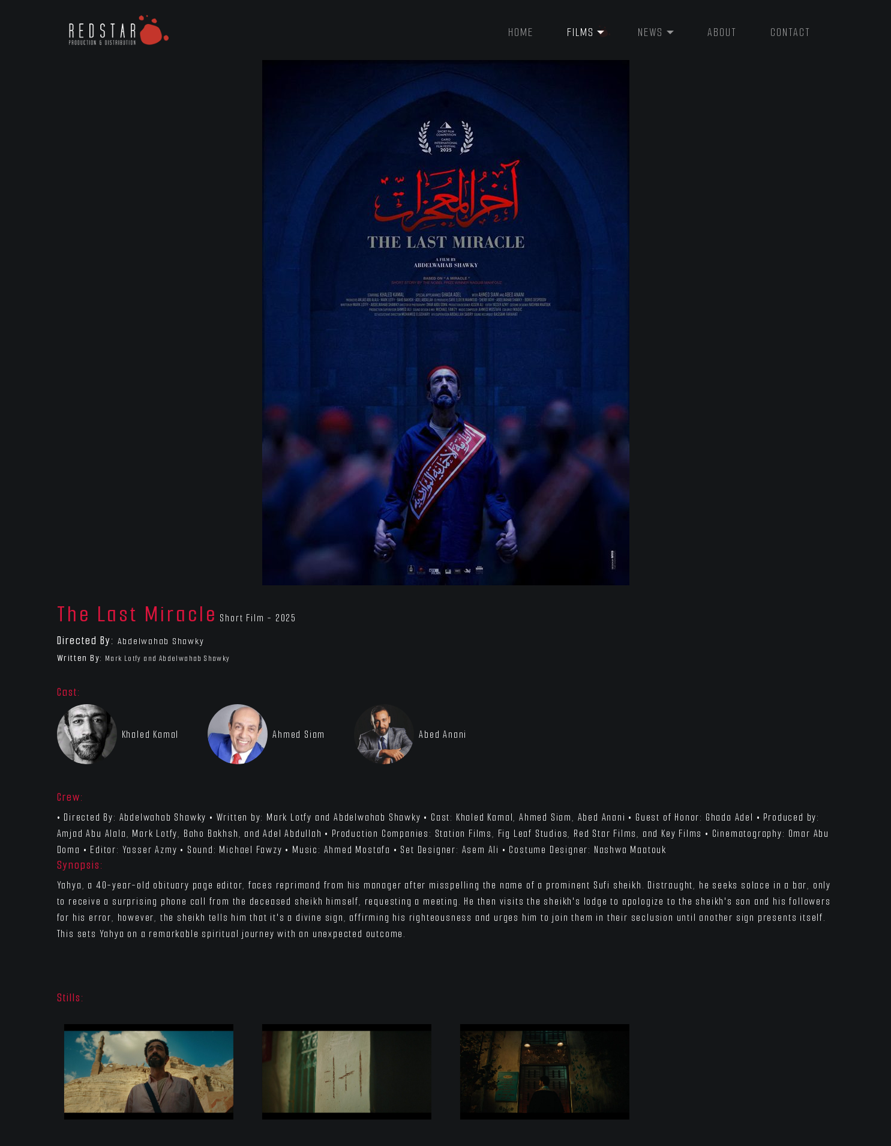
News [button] (650, 32)
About (722, 32)
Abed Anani (443, 734)
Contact (790, 32)
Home (520, 32)
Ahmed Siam (298, 734)
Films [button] (580, 32)
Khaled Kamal (150, 734)
